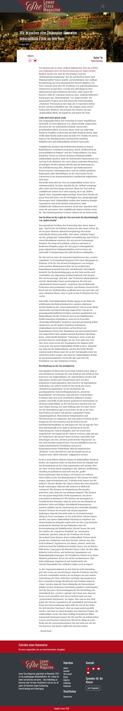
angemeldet (31, 649)
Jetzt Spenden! (93, 688)
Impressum (67, 696)
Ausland (66, 671)
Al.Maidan (67, 682)
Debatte (31, 55)
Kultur (65, 676)
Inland (65, 668)
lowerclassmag (97, 60)
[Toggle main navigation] (102, 6)
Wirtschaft (67, 674)
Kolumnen (67, 685)
